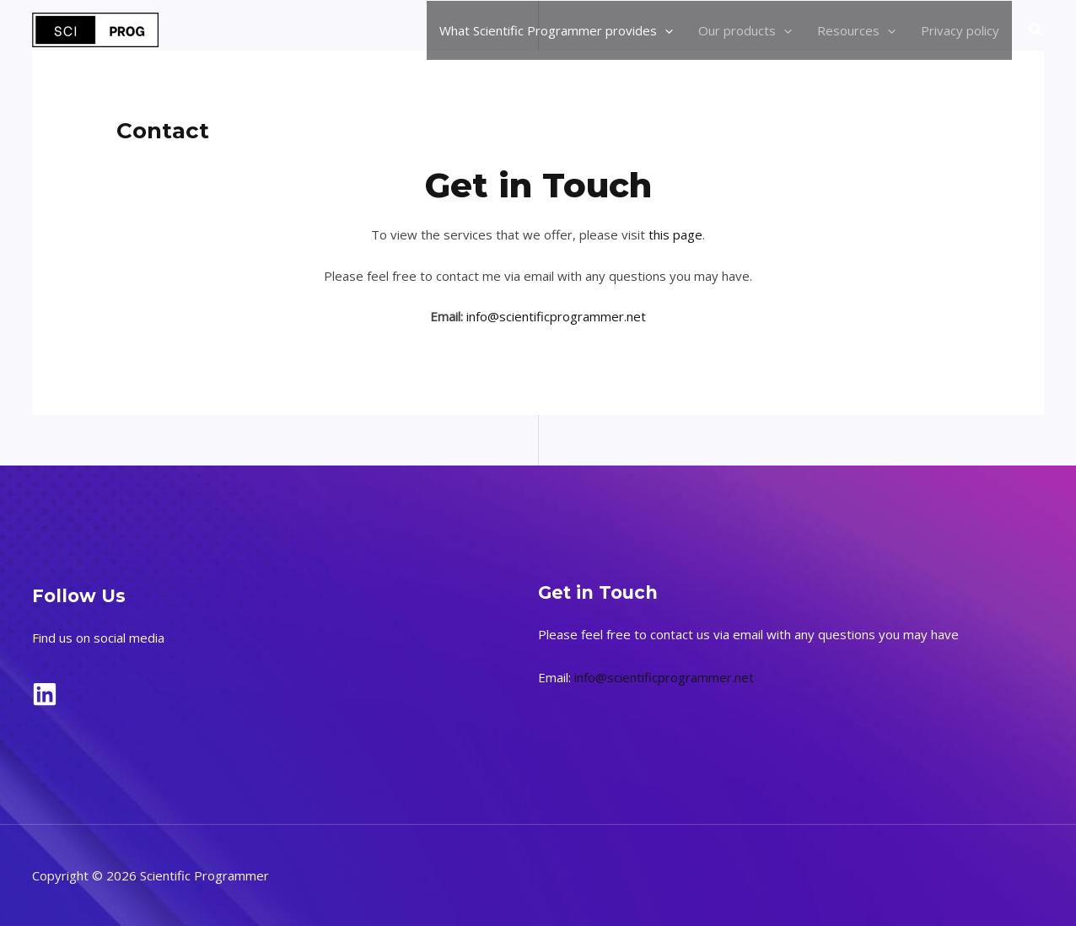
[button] (1036, 30)
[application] (665, 30)
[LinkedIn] (44, 694)
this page (675, 234)
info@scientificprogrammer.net (556, 316)
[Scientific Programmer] (95, 28)
